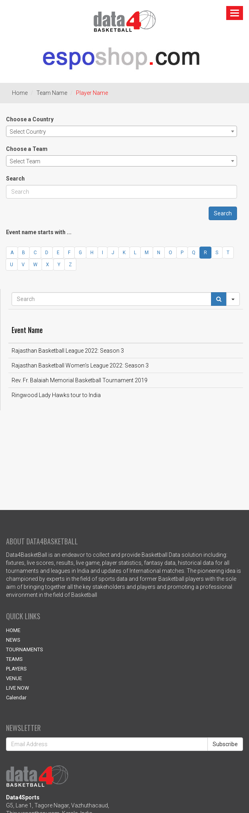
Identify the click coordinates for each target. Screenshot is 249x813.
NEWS (13, 640)
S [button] (216, 252)
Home (20, 93)
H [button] (92, 252)
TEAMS (14, 659)
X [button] (47, 264)
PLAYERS (16, 669)
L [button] (135, 252)
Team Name (51, 93)
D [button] (46, 252)
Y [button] (59, 264)
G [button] (80, 252)
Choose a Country (30, 119)
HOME (13, 630)
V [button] (23, 264)
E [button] (58, 252)
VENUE (14, 678)
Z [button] (70, 264)
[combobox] (121, 131)
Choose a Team (27, 149)
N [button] (158, 252)
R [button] (205, 252)
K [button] (124, 252)
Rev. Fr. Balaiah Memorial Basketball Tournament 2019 (79, 380)
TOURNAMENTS (24, 649)
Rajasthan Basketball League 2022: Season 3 (68, 350)
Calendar (16, 698)
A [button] (12, 252)
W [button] (35, 264)
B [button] (23, 252)
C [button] (35, 252)
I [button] (102, 252)
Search (15, 178)
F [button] (69, 252)
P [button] (182, 252)
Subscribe (225, 744)
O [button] (170, 252)
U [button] (11, 264)
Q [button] (193, 252)
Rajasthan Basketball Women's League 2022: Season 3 (80, 365)
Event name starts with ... (39, 232)
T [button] (228, 252)
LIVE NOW (17, 688)
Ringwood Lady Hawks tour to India (56, 395)
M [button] (147, 252)
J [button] (113, 252)
